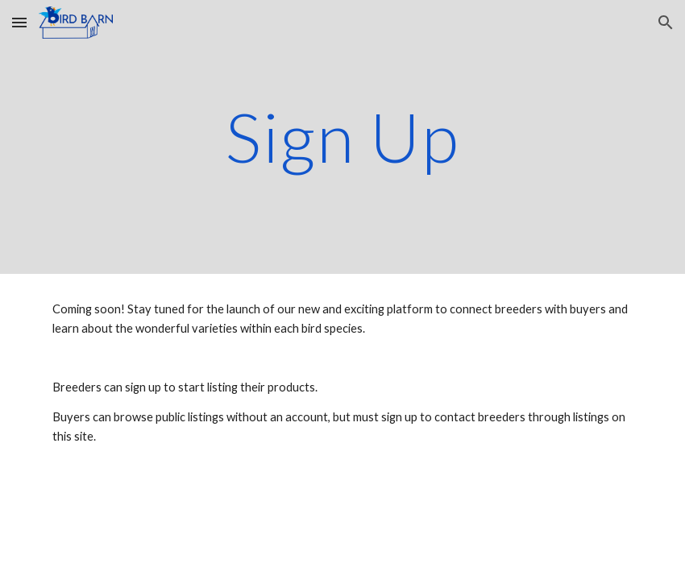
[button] (19, 22)
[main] (342, 136)
